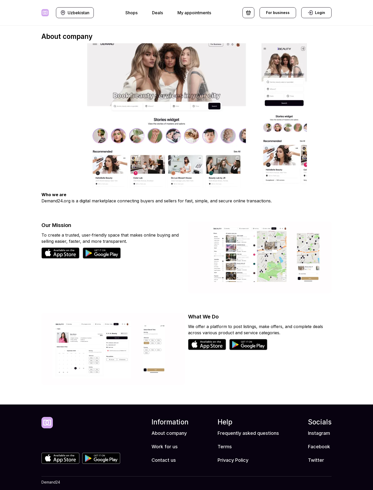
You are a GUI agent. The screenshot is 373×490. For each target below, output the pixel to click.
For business (278, 12)
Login (316, 12)
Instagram (319, 433)
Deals (157, 12)
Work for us (165, 446)
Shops (131, 12)
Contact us (164, 460)
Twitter (316, 460)
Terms (225, 446)
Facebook (319, 446)
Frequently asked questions (248, 433)
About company (169, 433)
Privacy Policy (233, 460)
